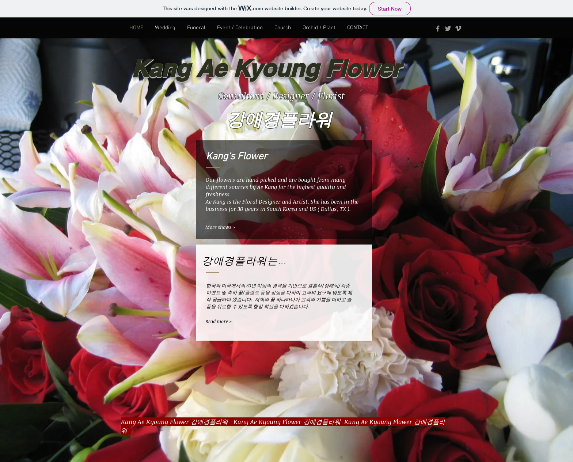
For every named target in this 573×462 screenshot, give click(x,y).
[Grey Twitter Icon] (448, 28)
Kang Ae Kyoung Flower (266, 68)
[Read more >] (229, 321)
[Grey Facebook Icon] (438, 28)
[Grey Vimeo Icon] (458, 28)
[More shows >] (229, 227)
